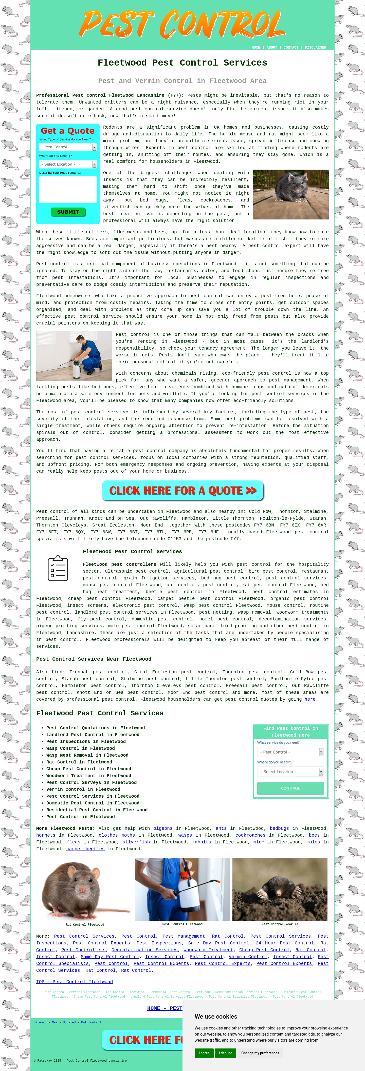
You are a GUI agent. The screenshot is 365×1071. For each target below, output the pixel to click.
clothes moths (117, 835)
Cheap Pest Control (264, 950)
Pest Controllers (83, 950)
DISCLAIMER (315, 48)
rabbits (201, 842)
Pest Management (184, 936)
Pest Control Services (84, 936)
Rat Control (228, 936)
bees (314, 835)
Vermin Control (248, 956)
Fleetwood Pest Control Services (99, 713)
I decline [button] (225, 1053)
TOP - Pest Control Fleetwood (74, 981)
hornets (46, 835)
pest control (303, 626)
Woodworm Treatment (208, 950)
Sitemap (40, 1022)
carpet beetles (85, 849)
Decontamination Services (145, 950)
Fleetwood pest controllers (119, 564)
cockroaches (250, 835)
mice (258, 842)
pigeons (163, 828)
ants (221, 828)
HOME (256, 48)
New (55, 1022)
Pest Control (138, 936)
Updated (69, 1022)
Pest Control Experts (101, 943)
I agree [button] (204, 1053)
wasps (185, 835)
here (310, 699)
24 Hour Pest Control (285, 943)
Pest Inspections (159, 943)
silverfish (136, 842)
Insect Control (55, 956)
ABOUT (272, 48)
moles (313, 842)
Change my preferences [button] (260, 1053)
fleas (73, 842)
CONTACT (291, 48)
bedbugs (279, 828)
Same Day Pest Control (218, 943)
